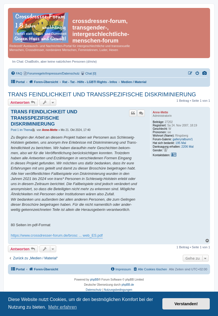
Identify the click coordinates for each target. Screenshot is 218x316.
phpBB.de (127, 284)
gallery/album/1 (183, 139)
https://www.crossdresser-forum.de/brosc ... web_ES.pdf (57, 235)
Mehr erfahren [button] (62, 307)
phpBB (94, 279)
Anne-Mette (160, 112)
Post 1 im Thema (21, 130)
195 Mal (180, 143)
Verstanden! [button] (186, 304)
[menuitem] (204, 73)
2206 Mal (187, 146)
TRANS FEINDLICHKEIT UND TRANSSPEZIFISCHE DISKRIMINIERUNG (102, 94)
